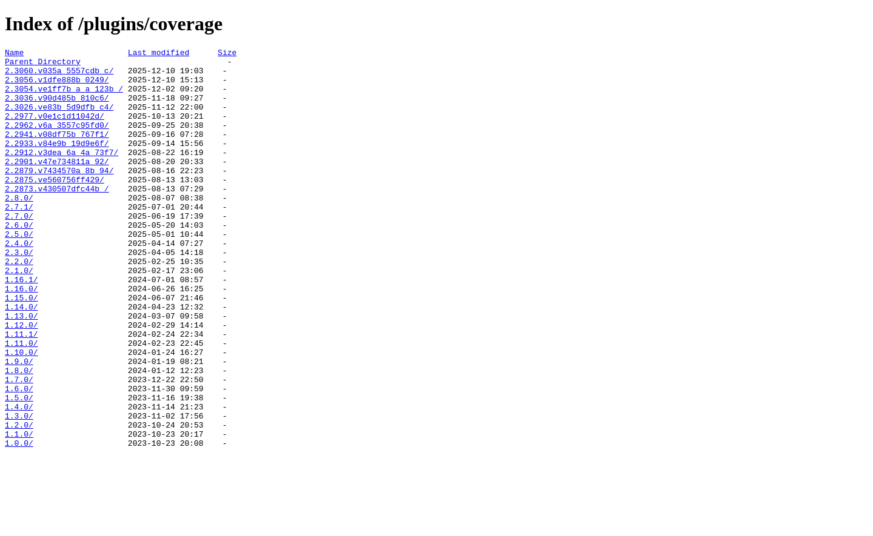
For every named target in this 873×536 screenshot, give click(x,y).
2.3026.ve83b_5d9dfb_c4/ (59, 119)
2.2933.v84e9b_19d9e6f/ (57, 162)
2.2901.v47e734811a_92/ (57, 184)
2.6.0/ (19, 261)
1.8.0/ (19, 435)
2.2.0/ (19, 304)
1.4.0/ (19, 479)
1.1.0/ (19, 511)
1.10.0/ (21, 413)
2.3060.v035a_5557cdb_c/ (59, 75)
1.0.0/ (19, 522)
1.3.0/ (19, 490)
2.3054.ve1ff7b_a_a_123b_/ (64, 97)
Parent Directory (43, 64)
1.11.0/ (21, 402)
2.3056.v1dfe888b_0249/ (57, 86)
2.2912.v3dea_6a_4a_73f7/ (61, 173)
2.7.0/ (19, 250)
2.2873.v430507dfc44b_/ (57, 217)
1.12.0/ (21, 381)
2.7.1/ (19, 239)
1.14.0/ (21, 359)
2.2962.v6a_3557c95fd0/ (57, 141)
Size (227, 53)
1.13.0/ (21, 370)
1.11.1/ (21, 391)
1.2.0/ (19, 500)
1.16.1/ (21, 326)
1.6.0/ (19, 457)
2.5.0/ (19, 271)
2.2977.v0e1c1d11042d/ (54, 130)
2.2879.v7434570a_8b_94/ (59, 195)
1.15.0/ (21, 348)
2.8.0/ (19, 228)
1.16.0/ (21, 337)
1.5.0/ (19, 468)
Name (14, 53)
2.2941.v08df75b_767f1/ (57, 152)
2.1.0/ (19, 315)
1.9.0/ (19, 424)
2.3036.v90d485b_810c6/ (57, 108)
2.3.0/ (19, 293)
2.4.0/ (19, 282)
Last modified (158, 53)
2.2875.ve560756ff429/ (54, 206)
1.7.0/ (19, 446)
